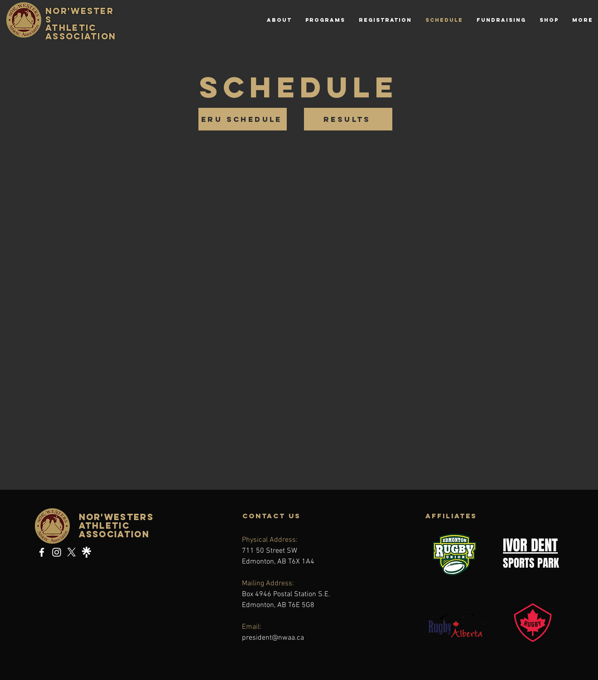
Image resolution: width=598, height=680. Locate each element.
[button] (325, 20)
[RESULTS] (348, 119)
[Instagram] (57, 552)
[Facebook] (42, 552)
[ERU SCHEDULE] (242, 119)
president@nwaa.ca (273, 637)
